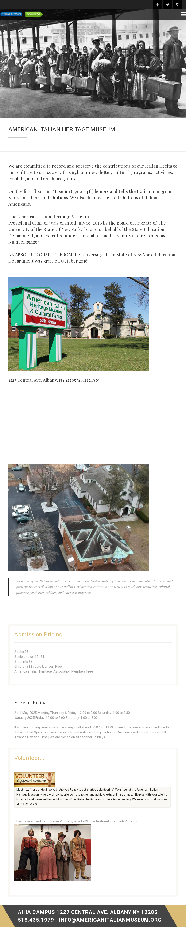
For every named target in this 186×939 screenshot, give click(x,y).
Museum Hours (29, 702)
